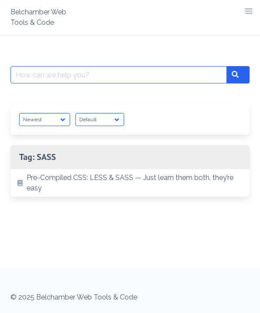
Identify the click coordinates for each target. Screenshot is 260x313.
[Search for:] (118, 74)
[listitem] (130, 183)
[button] (248, 11)
